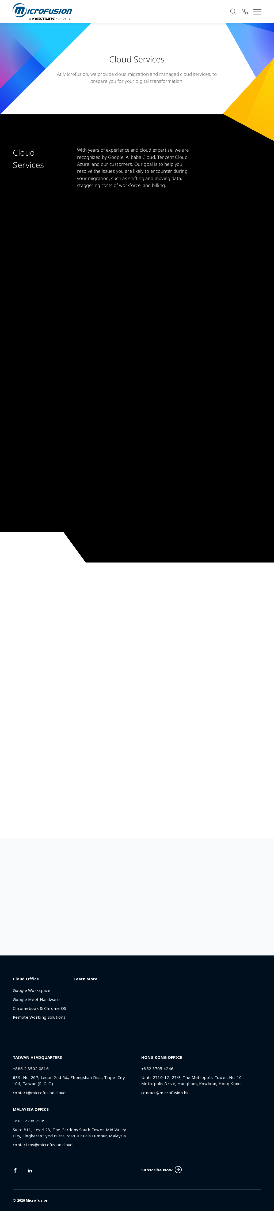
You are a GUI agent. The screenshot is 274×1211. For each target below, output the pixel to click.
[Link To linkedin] (30, 1170)
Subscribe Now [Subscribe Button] (161, 1170)
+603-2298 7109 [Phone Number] (29, 1120)
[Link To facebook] (15, 1170)
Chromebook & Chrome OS (39, 1008)
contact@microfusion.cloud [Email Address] (39, 1092)
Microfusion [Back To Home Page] (37, 1200)
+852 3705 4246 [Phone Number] (157, 1068)
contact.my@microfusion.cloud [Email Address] (43, 1144)
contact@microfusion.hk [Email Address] (165, 1092)
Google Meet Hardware (36, 999)
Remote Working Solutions (39, 1017)
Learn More (85, 978)
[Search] (233, 11)
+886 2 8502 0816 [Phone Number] (31, 1068)
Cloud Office (26, 978)
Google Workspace (31, 990)
